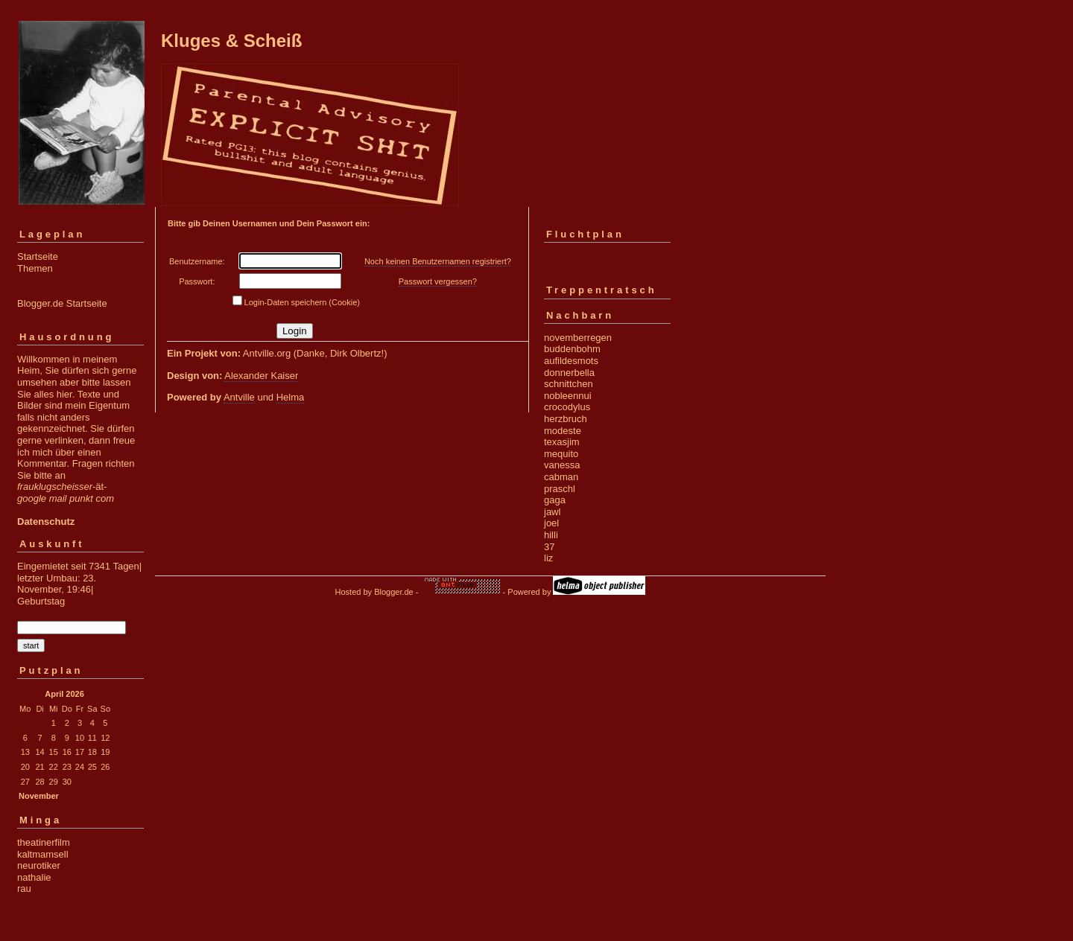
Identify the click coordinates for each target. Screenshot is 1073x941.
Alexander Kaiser (261, 375)
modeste (562, 430)
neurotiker (38, 865)
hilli (551, 534)
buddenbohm (572, 348)
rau (24, 888)
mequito (561, 453)
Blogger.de (394, 591)
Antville (239, 397)
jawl (552, 511)
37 (549, 546)
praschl (559, 488)
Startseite (37, 256)
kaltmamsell (43, 854)
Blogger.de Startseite (62, 303)
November (39, 795)
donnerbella (569, 372)
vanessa (562, 464)
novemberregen (578, 337)
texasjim (562, 441)
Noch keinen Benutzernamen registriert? (437, 261)
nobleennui (568, 395)
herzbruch (565, 418)
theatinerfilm (43, 842)
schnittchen (568, 383)
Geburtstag (41, 601)
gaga (555, 499)
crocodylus (567, 406)
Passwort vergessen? (438, 281)
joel (551, 523)
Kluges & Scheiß (231, 41)
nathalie (34, 877)
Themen (35, 268)
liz (548, 558)
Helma (290, 397)
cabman (561, 476)
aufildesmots (571, 360)
